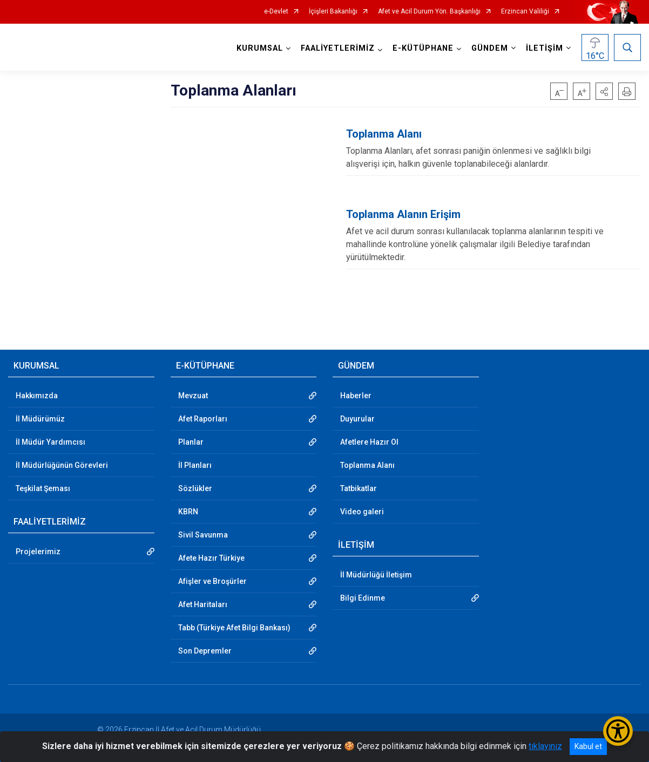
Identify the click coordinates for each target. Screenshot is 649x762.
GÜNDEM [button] (489, 48)
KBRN (188, 511)
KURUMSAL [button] (259, 48)
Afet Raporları (202, 418)
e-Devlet (276, 11)
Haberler (355, 395)
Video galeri (362, 511)
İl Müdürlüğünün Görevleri (62, 465)
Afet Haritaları (202, 604)
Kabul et (588, 746)
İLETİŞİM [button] (544, 48)
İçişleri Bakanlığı (333, 11)
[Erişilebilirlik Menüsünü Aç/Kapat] (618, 731)
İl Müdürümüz (40, 418)
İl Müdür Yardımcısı (50, 442)
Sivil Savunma (203, 534)
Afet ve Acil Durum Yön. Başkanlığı (429, 11)
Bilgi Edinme (362, 598)
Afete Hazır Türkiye (211, 558)
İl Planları (195, 465)
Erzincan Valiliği (525, 11)
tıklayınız (545, 746)
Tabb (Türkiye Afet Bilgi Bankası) (234, 627)
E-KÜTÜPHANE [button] (423, 48)
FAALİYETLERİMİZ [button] (338, 48)
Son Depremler (205, 651)
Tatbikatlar (358, 488)
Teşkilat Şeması (43, 488)
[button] (604, 91)
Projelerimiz (38, 551)
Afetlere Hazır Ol (369, 442)
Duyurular (357, 418)
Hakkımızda (37, 395)
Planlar (191, 442)
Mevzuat (193, 395)
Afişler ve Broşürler (212, 581)
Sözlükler (195, 488)
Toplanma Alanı (367, 465)
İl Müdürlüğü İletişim (376, 574)
